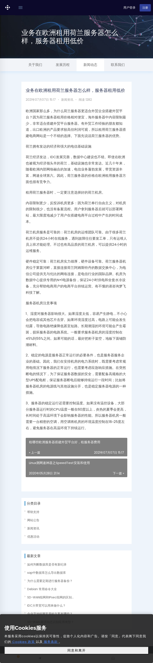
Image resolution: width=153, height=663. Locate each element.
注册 (145, 8)
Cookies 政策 (23, 641)
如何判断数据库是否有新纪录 (47, 564)
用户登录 (129, 7)
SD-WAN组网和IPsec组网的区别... (50, 597)
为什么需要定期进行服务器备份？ (50, 581)
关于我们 (35, 64)
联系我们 (118, 64)
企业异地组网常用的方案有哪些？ (50, 614)
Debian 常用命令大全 (42, 589)
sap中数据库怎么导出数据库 (46, 573)
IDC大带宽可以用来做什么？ (46, 605)
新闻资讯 (67, 99)
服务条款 (51, 641)
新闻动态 (90, 64)
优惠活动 (33, 536)
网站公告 (33, 520)
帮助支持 (33, 512)
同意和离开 (76, 650)
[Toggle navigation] (20, 7)
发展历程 (63, 64)
